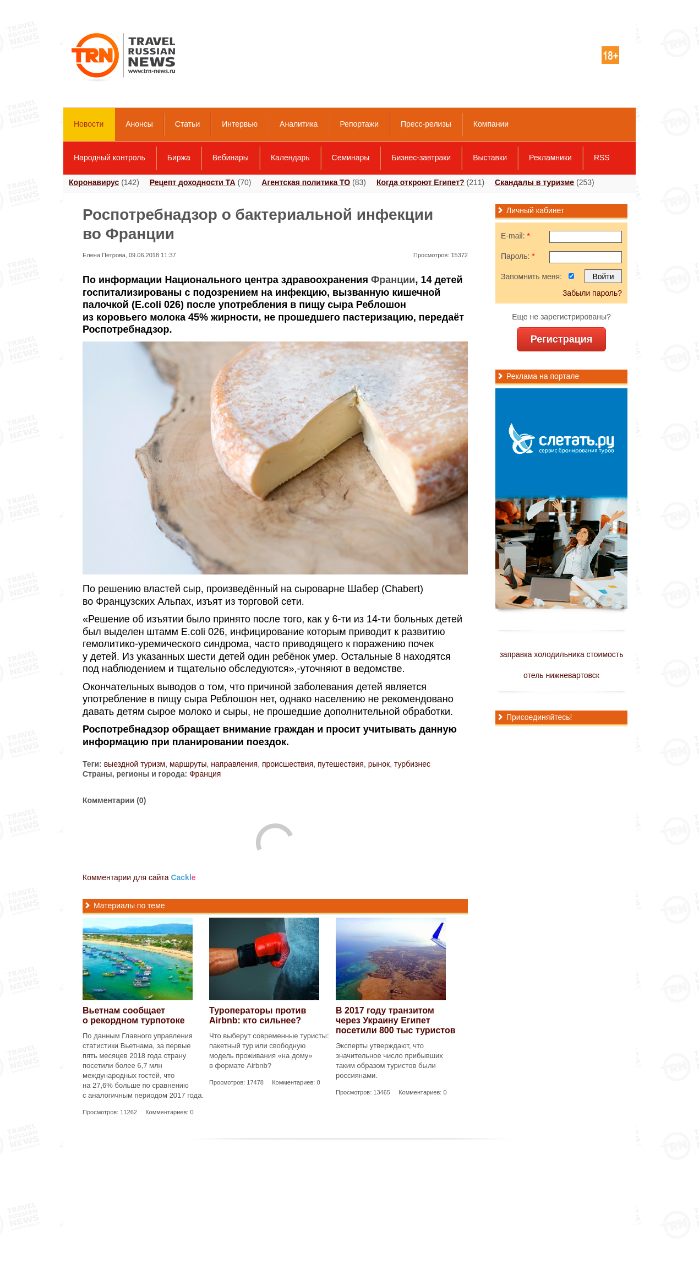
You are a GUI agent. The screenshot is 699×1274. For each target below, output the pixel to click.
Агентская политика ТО (305, 182)
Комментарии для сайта (139, 877)
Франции (393, 279)
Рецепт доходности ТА (193, 182)
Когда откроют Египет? (420, 182)
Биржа (178, 157)
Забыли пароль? (592, 293)
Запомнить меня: (531, 276)
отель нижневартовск (561, 675)
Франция (205, 773)
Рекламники (550, 157)
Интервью (240, 124)
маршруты (188, 764)
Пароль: (518, 256)
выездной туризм (135, 764)
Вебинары (230, 157)
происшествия (287, 764)
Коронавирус (94, 182)
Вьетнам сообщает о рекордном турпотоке (134, 1015)
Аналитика (299, 124)
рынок (379, 764)
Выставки (490, 157)
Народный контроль (109, 157)
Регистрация (562, 339)
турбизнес (412, 764)
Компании (491, 124)
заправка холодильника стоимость (561, 654)
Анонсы (139, 124)
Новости (88, 124)
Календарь (290, 157)
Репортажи (359, 124)
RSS (602, 157)
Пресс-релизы (426, 124)
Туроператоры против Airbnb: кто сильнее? (257, 1015)
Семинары (351, 157)
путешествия (341, 764)
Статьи (187, 124)
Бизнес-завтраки (421, 157)
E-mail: (515, 235)
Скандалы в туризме (534, 182)
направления (234, 764)
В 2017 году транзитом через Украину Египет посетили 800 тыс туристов (396, 1020)
